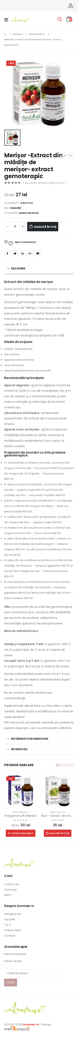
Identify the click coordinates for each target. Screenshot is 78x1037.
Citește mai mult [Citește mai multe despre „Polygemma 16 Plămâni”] (22, 833)
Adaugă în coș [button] (59, 833)
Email (38, 253)
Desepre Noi (12, 914)
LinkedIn (22, 253)
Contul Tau (11, 884)
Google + (30, 253)
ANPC (8, 895)
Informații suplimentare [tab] (29, 739)
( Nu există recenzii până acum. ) (45, 183)
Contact (9, 936)
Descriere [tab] (18, 268)
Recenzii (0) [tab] (19, 749)
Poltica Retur (13, 930)
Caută (10, 982)
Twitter (15, 253)
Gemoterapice (28, 213)
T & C (7, 925)
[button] (57, 765)
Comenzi (10, 890)
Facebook (7, 253)
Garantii (9, 919)
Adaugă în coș (45, 227)
